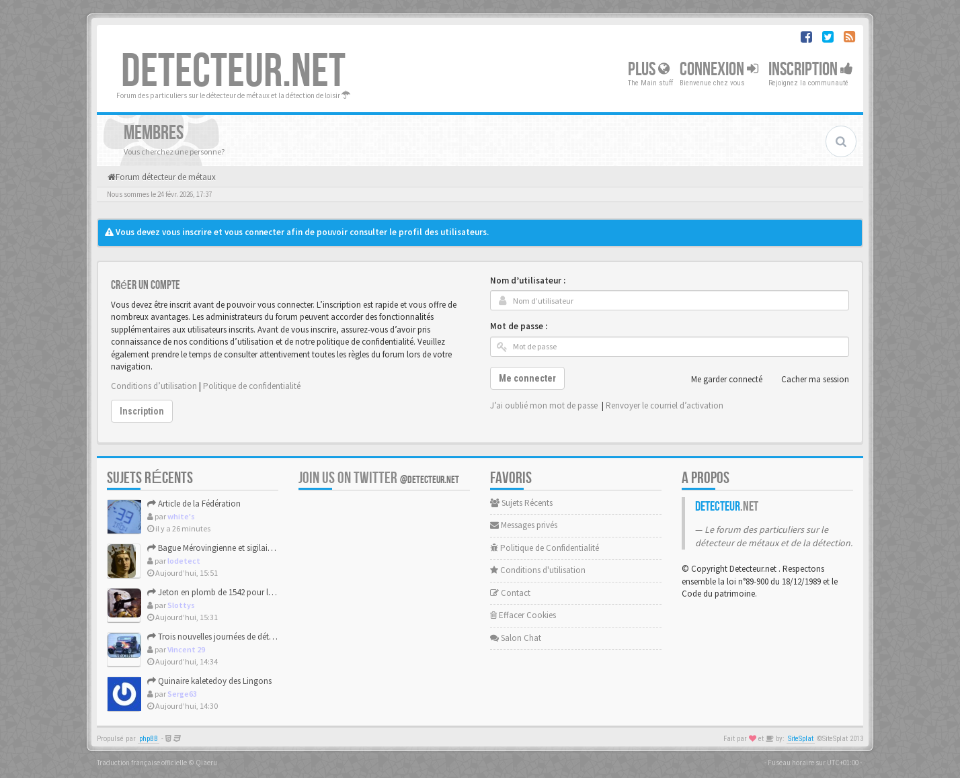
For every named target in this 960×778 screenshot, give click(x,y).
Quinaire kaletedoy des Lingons (209, 681)
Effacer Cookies (523, 615)
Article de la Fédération (194, 503)
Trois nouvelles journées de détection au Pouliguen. (246, 636)
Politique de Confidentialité (544, 548)
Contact (510, 593)
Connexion (719, 69)
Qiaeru (206, 762)
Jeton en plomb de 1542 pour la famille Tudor (235, 592)
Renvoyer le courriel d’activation (664, 405)
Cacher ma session (807, 380)
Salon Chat (515, 638)
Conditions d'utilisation (538, 570)
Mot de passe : (518, 326)
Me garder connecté (719, 380)
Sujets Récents (521, 503)
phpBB (148, 738)
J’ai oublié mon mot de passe (544, 405)
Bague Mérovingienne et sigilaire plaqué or (229, 548)
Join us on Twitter (378, 478)
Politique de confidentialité (252, 386)
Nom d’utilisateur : (527, 280)
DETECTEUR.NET (233, 72)
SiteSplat (800, 738)
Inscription (810, 69)
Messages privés (523, 525)
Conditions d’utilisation (154, 386)
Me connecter (527, 378)
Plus (649, 69)
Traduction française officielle (142, 762)
